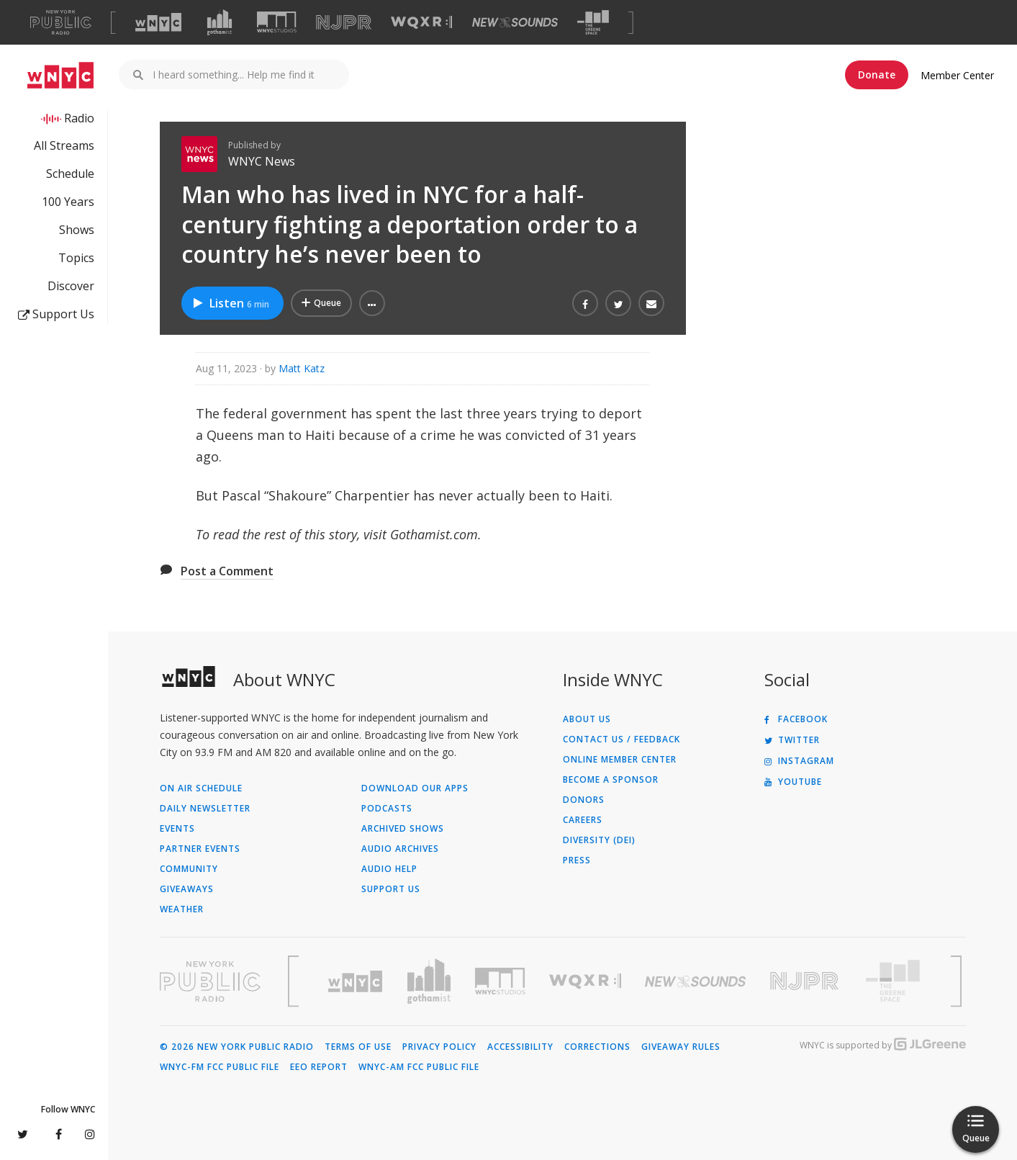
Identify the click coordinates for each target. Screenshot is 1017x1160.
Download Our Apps (415, 788)
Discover (71, 286)
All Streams (64, 145)
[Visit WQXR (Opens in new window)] (421, 23)
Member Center (957, 75)
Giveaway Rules (680, 1047)
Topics (76, 258)
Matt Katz (302, 368)
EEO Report (319, 1067)
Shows (76, 230)
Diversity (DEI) (599, 840)
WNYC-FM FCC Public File (219, 1067)
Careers (582, 820)
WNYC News (261, 161)
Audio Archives (400, 849)
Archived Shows (402, 828)
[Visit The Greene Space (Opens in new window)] (593, 22)
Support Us (56, 314)
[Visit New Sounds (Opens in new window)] (515, 22)
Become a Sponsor (611, 779)
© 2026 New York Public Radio (237, 1047)
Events (177, 828)
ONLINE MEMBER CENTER (620, 759)
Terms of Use (358, 1047)
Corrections (597, 1047)
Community (189, 869)
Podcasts (386, 808)
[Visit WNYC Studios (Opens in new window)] (277, 22)
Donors (584, 800)
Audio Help (389, 869)
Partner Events (200, 849)
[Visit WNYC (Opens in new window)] (158, 22)
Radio (79, 118)
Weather (182, 909)
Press (577, 860)
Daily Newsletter (205, 808)
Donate (876, 74)
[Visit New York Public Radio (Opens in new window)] (210, 981)
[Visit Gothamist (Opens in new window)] (220, 22)
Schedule (70, 173)
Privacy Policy (439, 1047)
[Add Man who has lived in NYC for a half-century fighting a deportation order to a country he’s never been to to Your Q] (321, 303)
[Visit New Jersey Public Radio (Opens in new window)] (806, 981)
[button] (372, 303)
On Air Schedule (201, 788)
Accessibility (520, 1047)
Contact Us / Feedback (621, 739)
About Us (587, 719)
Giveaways (187, 889)
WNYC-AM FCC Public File (418, 1067)
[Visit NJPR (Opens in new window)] (343, 22)
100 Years (68, 202)
